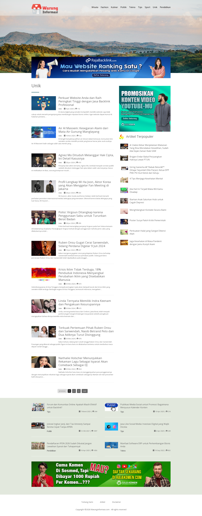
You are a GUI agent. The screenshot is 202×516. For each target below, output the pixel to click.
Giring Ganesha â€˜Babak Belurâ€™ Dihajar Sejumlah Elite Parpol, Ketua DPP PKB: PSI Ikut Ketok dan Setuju (149, 170)
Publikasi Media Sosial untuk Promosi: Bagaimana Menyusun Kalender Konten (144, 406)
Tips (140, 7)
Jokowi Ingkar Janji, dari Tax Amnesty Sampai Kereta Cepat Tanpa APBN (68, 425)
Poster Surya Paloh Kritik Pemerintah (148, 220)
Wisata (95, 7)
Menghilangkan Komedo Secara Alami (148, 209)
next (84, 391)
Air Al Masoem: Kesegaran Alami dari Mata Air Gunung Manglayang (83, 130)
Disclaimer (116, 502)
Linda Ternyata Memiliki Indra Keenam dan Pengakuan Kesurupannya (84, 302)
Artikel (102, 502)
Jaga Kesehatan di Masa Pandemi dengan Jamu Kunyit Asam (146, 243)
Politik (123, 7)
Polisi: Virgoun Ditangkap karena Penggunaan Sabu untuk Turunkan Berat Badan (82, 215)
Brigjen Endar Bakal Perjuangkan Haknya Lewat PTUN (146, 158)
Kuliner (114, 7)
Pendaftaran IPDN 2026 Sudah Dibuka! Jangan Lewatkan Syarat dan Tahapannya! (69, 445)
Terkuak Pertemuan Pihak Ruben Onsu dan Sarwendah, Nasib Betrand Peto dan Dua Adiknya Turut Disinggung (86, 331)
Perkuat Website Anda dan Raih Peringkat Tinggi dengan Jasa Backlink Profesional (84, 101)
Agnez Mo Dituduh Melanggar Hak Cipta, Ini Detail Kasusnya (86, 157)
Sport (147, 7)
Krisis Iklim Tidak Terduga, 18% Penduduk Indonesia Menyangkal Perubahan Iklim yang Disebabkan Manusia (81, 274)
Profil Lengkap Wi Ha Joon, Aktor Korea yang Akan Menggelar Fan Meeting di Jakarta (84, 185)
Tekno (132, 7)
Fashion (104, 7)
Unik (155, 7)
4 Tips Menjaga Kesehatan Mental (146, 178)
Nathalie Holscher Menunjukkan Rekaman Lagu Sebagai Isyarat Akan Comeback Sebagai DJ (83, 361)
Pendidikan (165, 7)
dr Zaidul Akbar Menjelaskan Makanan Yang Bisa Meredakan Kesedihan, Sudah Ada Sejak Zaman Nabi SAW (149, 148)
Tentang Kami (87, 502)
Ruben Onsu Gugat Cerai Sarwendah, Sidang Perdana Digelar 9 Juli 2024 (83, 244)
